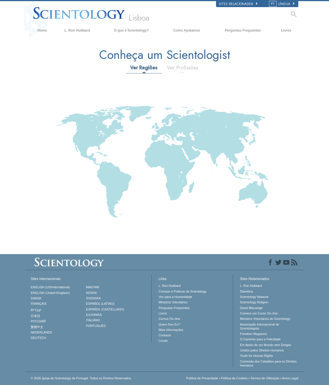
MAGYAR (92, 287)
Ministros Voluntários (173, 302)
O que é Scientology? (131, 30)
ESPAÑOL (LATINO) (100, 303)
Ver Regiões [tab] (143, 67)
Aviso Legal (290, 378)
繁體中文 (37, 327)
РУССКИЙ (38, 321)
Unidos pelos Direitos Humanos (262, 350)
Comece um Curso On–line (259, 313)
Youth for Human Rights (256, 355)
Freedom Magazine (253, 333)
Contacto (165, 335)
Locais (163, 340)
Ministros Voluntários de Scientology (265, 318)
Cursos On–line (169, 318)
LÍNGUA (282, 4)
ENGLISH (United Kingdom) (50, 293)
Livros (286, 30)
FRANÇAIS (39, 303)
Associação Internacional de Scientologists (259, 326)
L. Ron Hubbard (77, 30)
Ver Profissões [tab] (182, 67)
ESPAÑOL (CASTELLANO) (105, 309)
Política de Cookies (234, 378)
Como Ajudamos (186, 30)
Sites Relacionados (238, 4)
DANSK (36, 298)
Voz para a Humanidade (175, 296)
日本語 (35, 316)
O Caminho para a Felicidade (260, 339)
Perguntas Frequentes (243, 30)
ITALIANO (93, 320)
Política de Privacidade (202, 378)
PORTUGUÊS (96, 326)
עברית (36, 310)
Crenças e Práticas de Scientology (182, 291)
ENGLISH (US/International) (50, 287)
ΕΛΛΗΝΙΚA (94, 314)
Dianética (246, 291)
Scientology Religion (254, 302)
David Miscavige (251, 308)
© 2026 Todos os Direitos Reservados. (81, 378)
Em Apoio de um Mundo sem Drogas (265, 345)
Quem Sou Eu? (169, 324)
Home (42, 30)
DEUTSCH (38, 337)
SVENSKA (93, 298)
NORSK (91, 293)
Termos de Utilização (264, 378)
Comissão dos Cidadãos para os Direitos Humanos (268, 363)
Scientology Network (254, 296)
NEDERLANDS (41, 332)
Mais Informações (171, 330)
